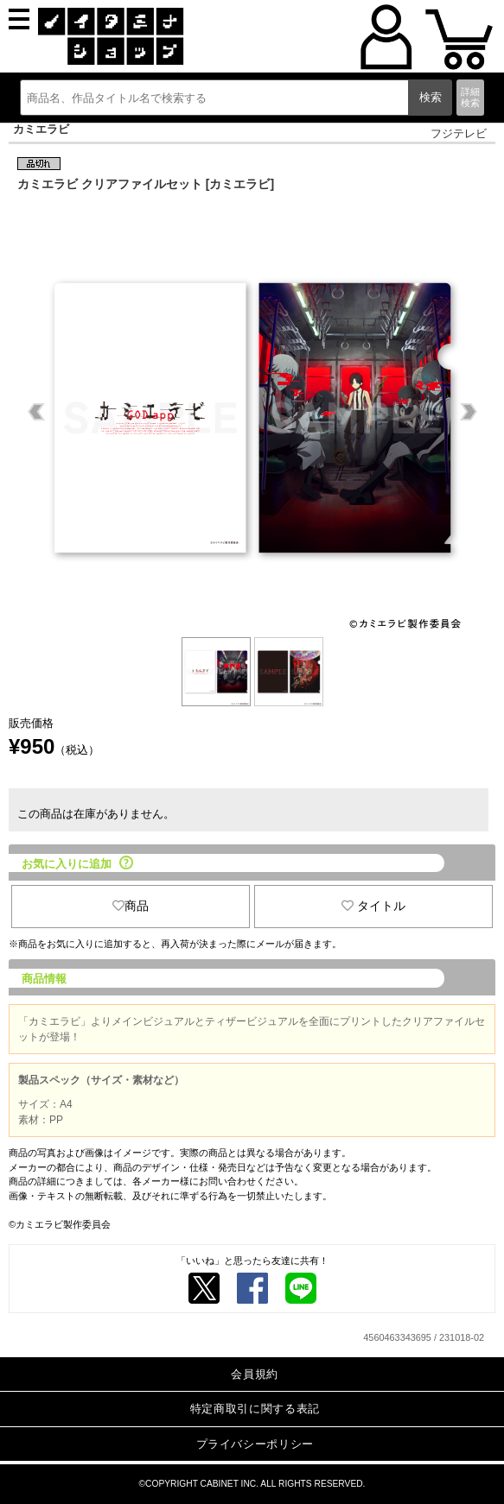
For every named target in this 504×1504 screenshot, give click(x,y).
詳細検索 (470, 97)
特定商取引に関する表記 (255, 1408)
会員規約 (254, 1374)
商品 (130, 906)
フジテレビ (459, 133)
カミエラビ (41, 129)
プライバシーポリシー (255, 1444)
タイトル (373, 906)
